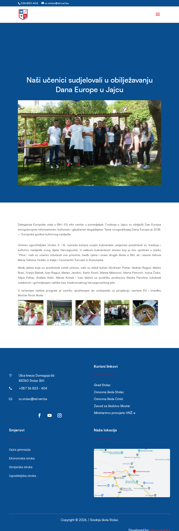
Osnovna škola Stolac (109, 386)
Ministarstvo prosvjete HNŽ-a (114, 407)
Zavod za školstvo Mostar (112, 400)
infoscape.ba (160, 524)
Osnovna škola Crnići (108, 393)
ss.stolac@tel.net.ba (33, 393)
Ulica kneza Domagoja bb (37, 369)
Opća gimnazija (19, 443)
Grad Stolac (102, 379)
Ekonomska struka (22, 452)
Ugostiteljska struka (22, 469)
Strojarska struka (20, 461)
